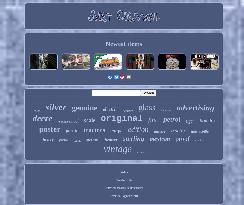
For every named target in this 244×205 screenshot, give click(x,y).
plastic (72, 130)
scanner (128, 110)
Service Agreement (124, 196)
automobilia (200, 131)
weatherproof (68, 121)
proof (183, 138)
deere (43, 118)
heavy (48, 139)
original (122, 118)
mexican (160, 139)
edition (138, 129)
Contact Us (124, 180)
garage (160, 131)
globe (63, 140)
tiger (190, 121)
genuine (84, 108)
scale (89, 120)
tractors (94, 130)
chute (37, 110)
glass (147, 107)
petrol (171, 119)
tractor (178, 130)
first (153, 119)
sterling (133, 138)
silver (56, 107)
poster (49, 129)
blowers (166, 110)
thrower (111, 140)
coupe (116, 130)
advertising (195, 107)
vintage (118, 149)
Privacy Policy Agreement (123, 188)
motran (92, 140)
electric (110, 109)
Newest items (124, 43)
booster (207, 120)
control (200, 140)
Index (124, 172)
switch (77, 141)
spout (140, 152)
